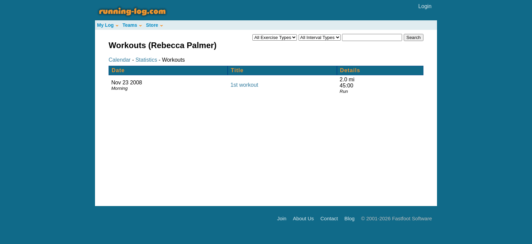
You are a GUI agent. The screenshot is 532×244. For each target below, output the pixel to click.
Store (154, 25)
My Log (107, 25)
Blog (349, 218)
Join (282, 218)
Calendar (120, 60)
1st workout (244, 85)
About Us (303, 218)
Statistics (146, 60)
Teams (132, 25)
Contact (329, 218)
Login (425, 6)
